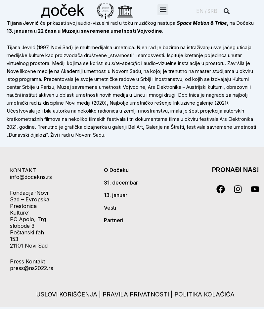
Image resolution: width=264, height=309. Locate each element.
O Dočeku (116, 170)
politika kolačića (204, 294)
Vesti (110, 207)
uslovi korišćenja (66, 294)
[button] (162, 9)
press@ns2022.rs (31, 268)
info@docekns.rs (31, 177)
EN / (201, 11)
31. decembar (121, 182)
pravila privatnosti (137, 294)
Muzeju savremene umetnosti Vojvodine (112, 31)
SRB (212, 11)
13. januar (115, 195)
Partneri (113, 220)
